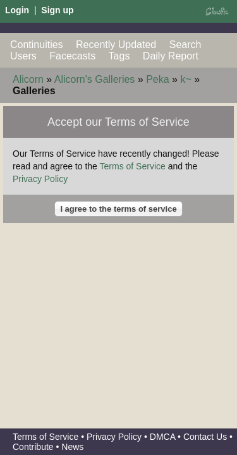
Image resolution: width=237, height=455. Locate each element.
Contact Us (205, 437)
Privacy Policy (40, 179)
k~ (185, 79)
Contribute (33, 447)
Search (185, 44)
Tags (119, 56)
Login (17, 10)
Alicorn (28, 79)
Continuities (36, 44)
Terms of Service (133, 166)
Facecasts (72, 56)
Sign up (57, 10)
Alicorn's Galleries (94, 79)
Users (23, 56)
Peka (157, 79)
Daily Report (170, 56)
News (72, 447)
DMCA (162, 437)
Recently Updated (116, 44)
